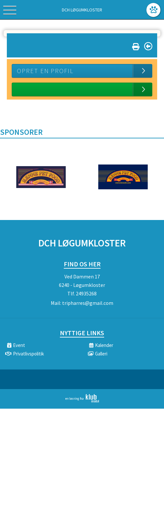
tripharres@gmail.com (87, 303)
